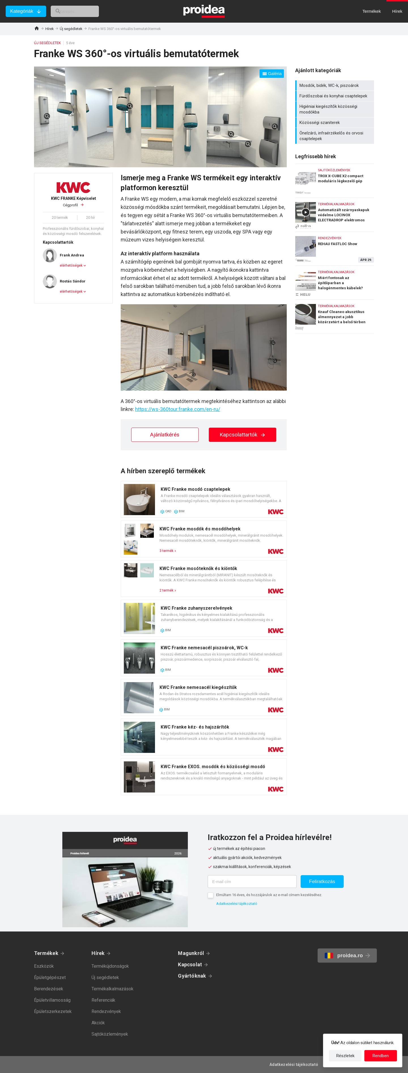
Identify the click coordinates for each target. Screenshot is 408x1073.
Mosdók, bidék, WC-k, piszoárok (335, 85)
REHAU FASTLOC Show (334, 247)
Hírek (49, 29)
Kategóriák (21, 11)
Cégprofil (73, 201)
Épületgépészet (50, 977)
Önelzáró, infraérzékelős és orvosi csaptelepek (335, 136)
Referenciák (103, 1000)
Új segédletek (71, 29)
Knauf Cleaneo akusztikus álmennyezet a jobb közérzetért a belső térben (334, 316)
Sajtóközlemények (110, 1034)
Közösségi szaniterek (335, 122)
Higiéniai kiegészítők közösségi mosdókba (335, 109)
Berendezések (48, 988)
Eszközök (44, 966)
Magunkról (191, 953)
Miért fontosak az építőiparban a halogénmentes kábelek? (334, 281)
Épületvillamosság (52, 1000)
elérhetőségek (71, 265)
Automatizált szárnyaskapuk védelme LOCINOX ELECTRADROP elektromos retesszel (334, 213)
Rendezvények (106, 1011)
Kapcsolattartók (243, 434)
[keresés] (81, 11)
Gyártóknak (192, 976)
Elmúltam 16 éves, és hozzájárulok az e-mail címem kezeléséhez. (269, 895)
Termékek (46, 953)
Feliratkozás (322, 881)
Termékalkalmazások (112, 988)
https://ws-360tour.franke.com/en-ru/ (177, 409)
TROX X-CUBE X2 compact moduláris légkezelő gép (334, 179)
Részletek (345, 1055)
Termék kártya (203, 499)
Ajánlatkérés (164, 434)
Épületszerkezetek (53, 1011)
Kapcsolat (190, 964)
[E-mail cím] (252, 881)
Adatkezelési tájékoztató (236, 903)
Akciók (98, 1022)
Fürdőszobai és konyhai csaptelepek (335, 96)
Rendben (381, 1055)
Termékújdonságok (110, 966)
